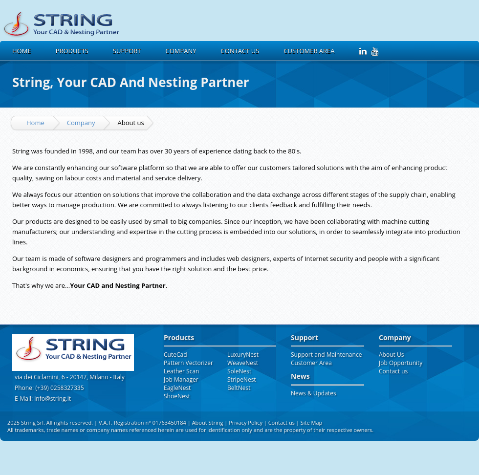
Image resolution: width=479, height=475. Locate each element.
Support (127, 50)
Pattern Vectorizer (188, 363)
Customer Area (308, 50)
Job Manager (181, 379)
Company (81, 122)
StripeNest (241, 379)
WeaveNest (242, 363)
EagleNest (177, 388)
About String (207, 422)
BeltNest (239, 388)
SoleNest (239, 371)
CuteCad (175, 354)
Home (21, 50)
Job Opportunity (400, 363)
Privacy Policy (246, 422)
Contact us (240, 50)
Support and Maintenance (326, 354)
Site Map (312, 422)
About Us (391, 354)
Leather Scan (181, 371)
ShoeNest (177, 396)
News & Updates (313, 393)
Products (72, 50)
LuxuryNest (243, 354)
